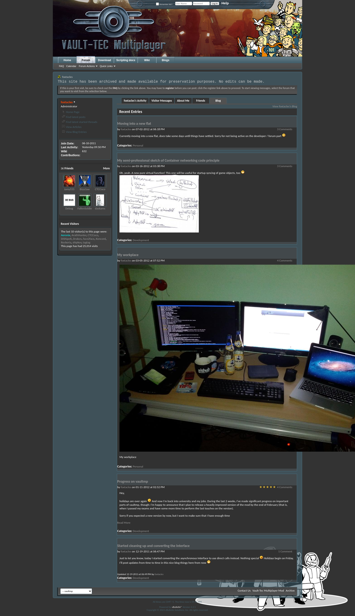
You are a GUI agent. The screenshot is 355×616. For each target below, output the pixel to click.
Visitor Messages (161, 100)
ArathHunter (79, 235)
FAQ (61, 66)
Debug (69, 208)
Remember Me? (164, 4)
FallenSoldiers (86, 208)
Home (67, 60)
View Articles (71, 127)
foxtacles (126, 129)
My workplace (128, 255)
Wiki (147, 60)
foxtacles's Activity (135, 100)
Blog (218, 100)
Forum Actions (87, 66)
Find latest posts (73, 117)
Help (225, 3)
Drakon (77, 238)
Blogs (165, 60)
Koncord (101, 238)
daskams (100, 208)
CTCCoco (100, 189)
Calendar (71, 66)
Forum (86, 60)
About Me (183, 100)
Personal (138, 145)
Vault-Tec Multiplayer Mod (268, 590)
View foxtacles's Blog (284, 106)
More (106, 168)
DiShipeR (66, 238)
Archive (290, 590)
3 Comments (284, 129)
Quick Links (106, 66)
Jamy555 (69, 189)
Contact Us (244, 590)
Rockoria (66, 242)
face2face (88, 238)
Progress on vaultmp (132, 481)
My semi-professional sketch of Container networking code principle (168, 160)
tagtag (86, 242)
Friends (200, 100)
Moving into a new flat (134, 123)
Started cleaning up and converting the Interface (153, 546)
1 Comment (285, 551)
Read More (123, 522)
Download (104, 60)
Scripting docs (125, 60)
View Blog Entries (74, 132)
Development (141, 240)
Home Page (71, 112)
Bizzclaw (85, 189)
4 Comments (284, 260)
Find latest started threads (79, 122)
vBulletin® (177, 607)
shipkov (77, 242)
